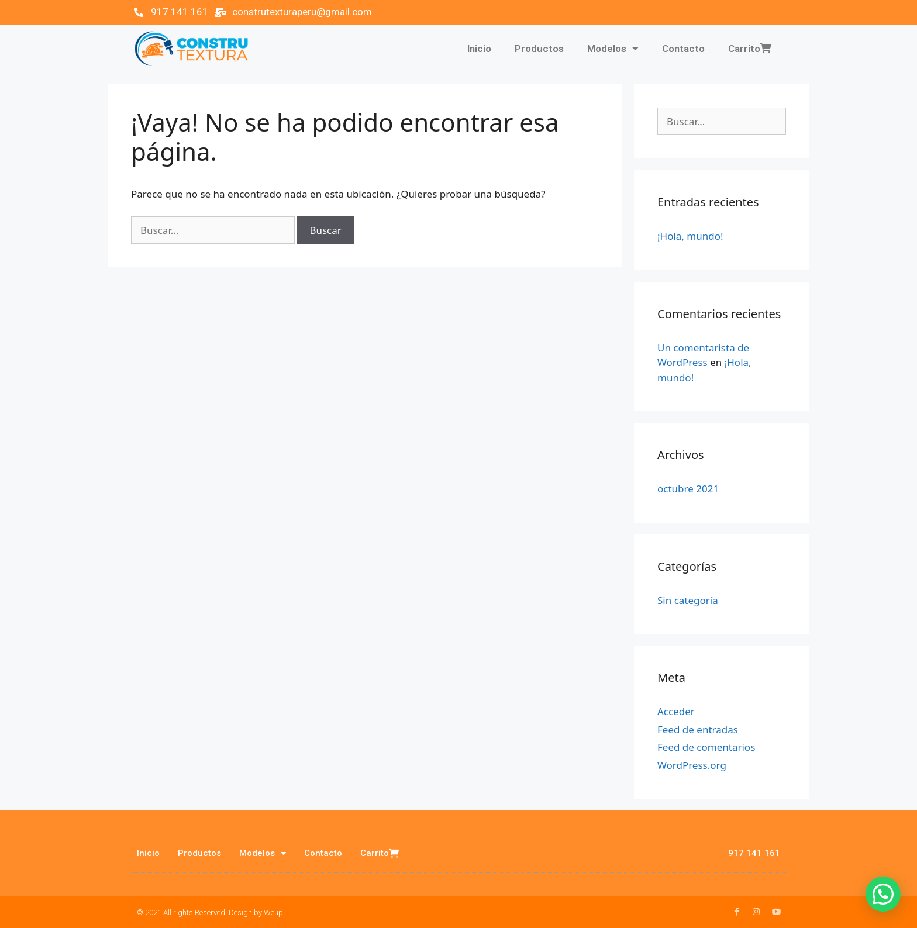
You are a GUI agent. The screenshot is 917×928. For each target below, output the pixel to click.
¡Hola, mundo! (690, 236)
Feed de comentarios (706, 747)
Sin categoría (687, 600)
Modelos (613, 48)
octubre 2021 (688, 488)
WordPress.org (691, 765)
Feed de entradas (697, 729)
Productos (539, 48)
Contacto (683, 48)
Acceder (676, 711)
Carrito (749, 48)
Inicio (479, 48)
